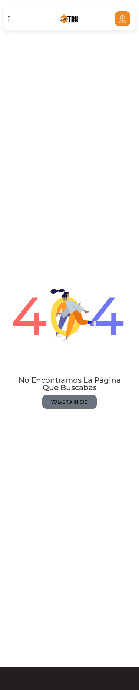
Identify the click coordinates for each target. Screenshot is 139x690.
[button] (9, 19)
